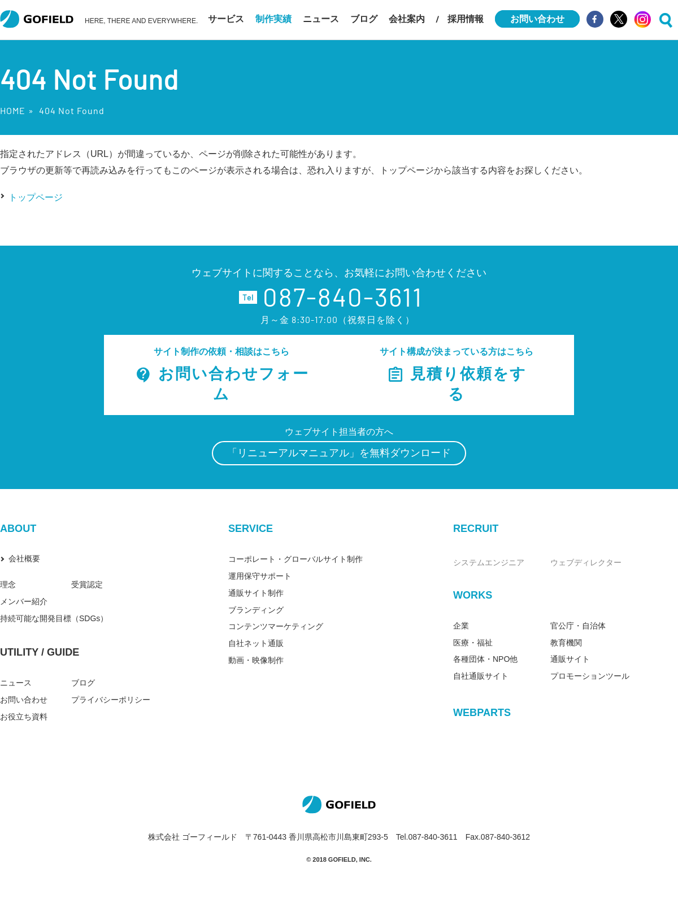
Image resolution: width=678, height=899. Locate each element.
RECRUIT (475, 528)
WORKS (472, 595)
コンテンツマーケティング (275, 626)
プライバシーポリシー (110, 699)
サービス (226, 19)
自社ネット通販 (256, 643)
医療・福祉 (473, 642)
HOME (12, 110)
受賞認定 (87, 584)
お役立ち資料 (23, 716)
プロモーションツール (589, 675)
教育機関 (566, 642)
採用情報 (465, 19)
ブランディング (256, 609)
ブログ (363, 19)
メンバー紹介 (23, 601)
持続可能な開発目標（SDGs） (54, 618)
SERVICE (250, 528)
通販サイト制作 (256, 592)
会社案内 (407, 19)
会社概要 (24, 558)
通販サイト (570, 659)
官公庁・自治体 (578, 625)
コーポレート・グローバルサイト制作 (295, 559)
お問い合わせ (23, 699)
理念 (8, 584)
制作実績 (273, 19)
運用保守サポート (260, 576)
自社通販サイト (480, 675)
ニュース (321, 19)
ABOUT (18, 528)
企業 (461, 625)
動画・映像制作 (256, 660)
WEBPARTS (482, 712)
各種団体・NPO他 (485, 659)
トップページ (35, 197)
